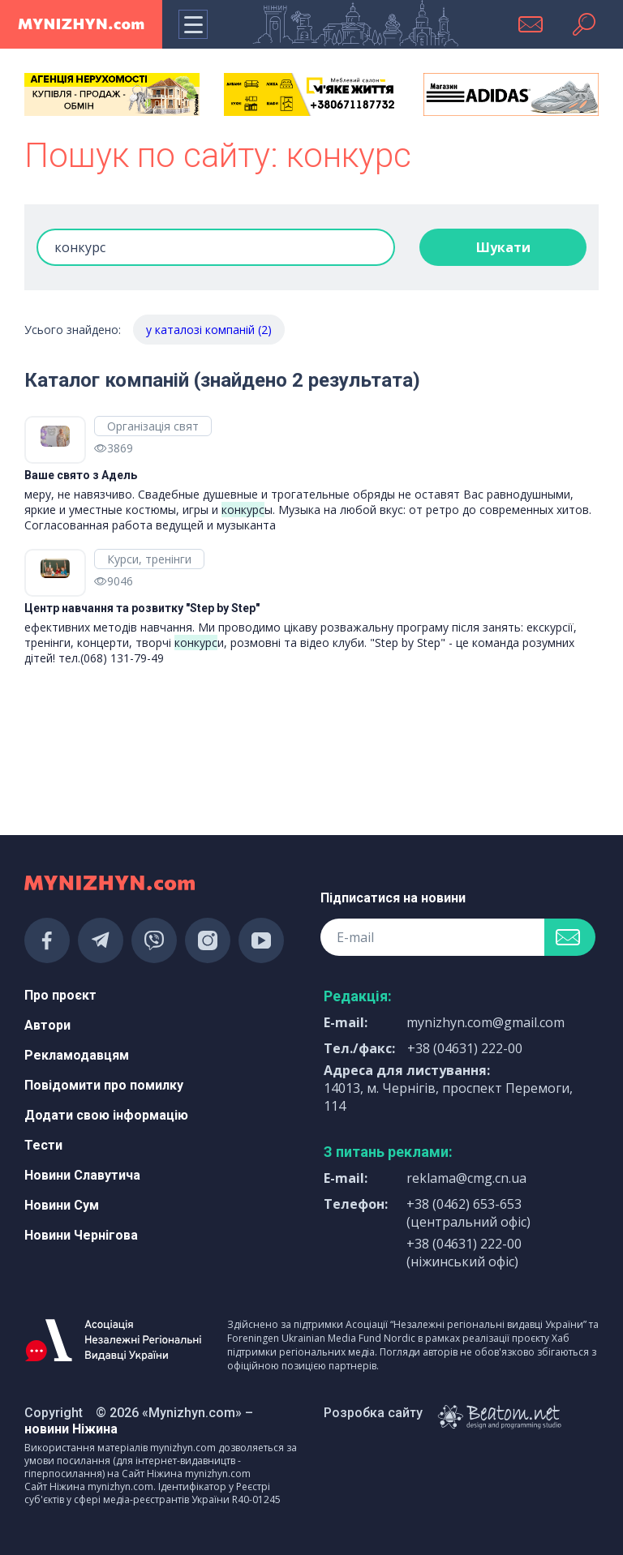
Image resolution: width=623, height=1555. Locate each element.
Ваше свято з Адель (80, 475)
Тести (43, 1145)
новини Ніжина (71, 1429)
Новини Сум (61, 1205)
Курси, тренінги (149, 559)
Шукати (503, 247)
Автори (47, 1025)
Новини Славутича (82, 1175)
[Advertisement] (112, 758)
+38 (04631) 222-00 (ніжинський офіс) (464, 1252)
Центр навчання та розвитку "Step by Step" (142, 608)
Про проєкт (60, 995)
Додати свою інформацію (106, 1115)
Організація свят (153, 426)
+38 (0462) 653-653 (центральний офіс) (468, 1213)
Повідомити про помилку (103, 1085)
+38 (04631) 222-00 (464, 1048)
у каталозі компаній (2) (209, 329)
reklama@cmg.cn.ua (466, 1178)
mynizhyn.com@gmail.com (485, 1022)
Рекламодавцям (76, 1055)
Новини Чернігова (81, 1235)
